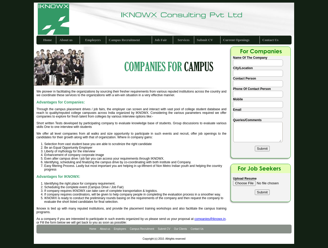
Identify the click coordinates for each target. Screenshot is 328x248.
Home (47, 40)
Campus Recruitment (124, 40)
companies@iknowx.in (210, 219)
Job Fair (161, 40)
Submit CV (205, 40)
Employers (93, 40)
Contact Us (270, 40)
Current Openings (236, 40)
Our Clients (180, 228)
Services (183, 40)
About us (66, 40)
